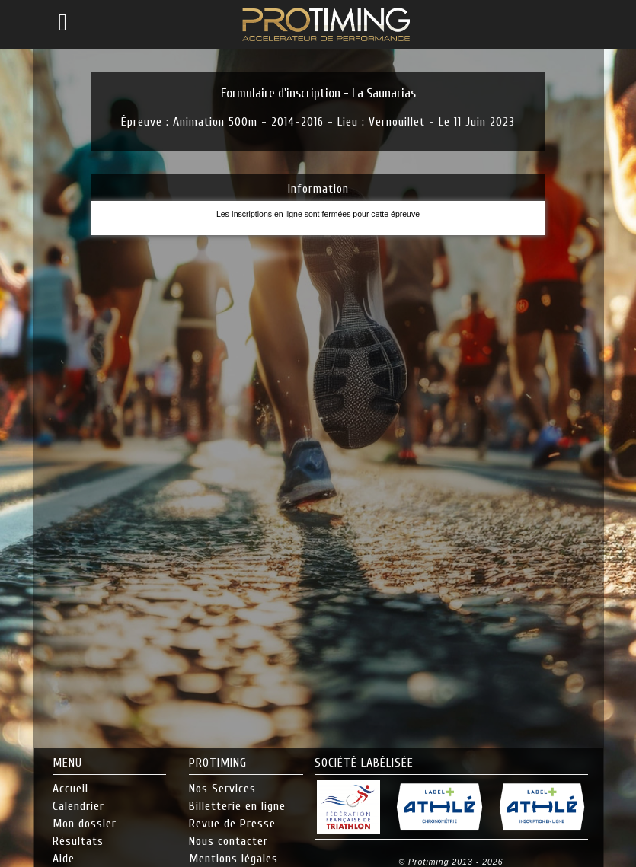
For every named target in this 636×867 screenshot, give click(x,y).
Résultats (78, 841)
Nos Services (222, 788)
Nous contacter (228, 841)
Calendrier (78, 806)
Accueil (70, 788)
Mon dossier (85, 823)
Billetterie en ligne (237, 806)
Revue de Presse (232, 823)
